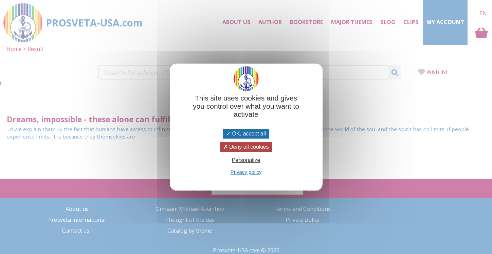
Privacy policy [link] (246, 172)
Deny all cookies (246, 147)
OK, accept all (246, 134)
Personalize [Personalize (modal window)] (246, 160)
